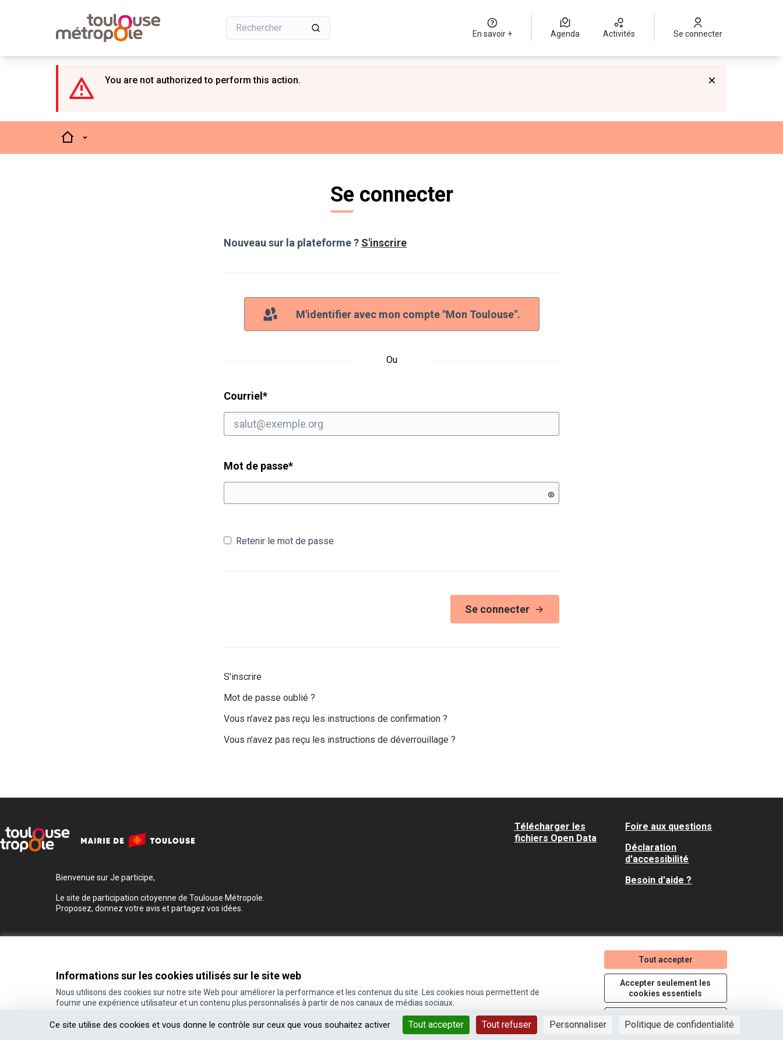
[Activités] (619, 28)
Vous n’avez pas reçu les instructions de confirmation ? (335, 718)
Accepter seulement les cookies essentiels (665, 988)
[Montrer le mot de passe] (551, 494)
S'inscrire (384, 243)
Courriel (391, 412)
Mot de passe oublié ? (269, 697)
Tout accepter (666, 959)
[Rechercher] (278, 28)
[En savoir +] (492, 28)
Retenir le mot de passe (279, 541)
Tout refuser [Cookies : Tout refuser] (506, 1024)
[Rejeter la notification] (712, 80)
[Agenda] (565, 28)
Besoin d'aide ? (658, 880)
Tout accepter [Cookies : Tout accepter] (436, 1024)
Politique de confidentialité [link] (679, 1024)
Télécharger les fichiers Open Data (555, 832)
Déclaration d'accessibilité (657, 853)
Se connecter (505, 609)
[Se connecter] (698, 28)
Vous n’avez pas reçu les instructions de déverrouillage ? (340, 739)
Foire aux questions (668, 826)
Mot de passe (258, 466)
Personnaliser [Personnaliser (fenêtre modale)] (577, 1024)
